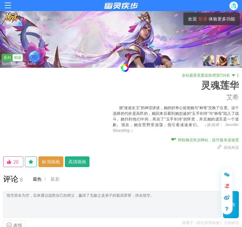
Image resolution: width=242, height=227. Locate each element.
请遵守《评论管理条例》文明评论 (210, 223)
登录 (202, 18)
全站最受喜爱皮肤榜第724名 (210, 75)
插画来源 (228, 147)
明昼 (11, 57)
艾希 (232, 97)
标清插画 (51, 161)
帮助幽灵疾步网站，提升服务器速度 (205, 140)
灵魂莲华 (220, 85)
